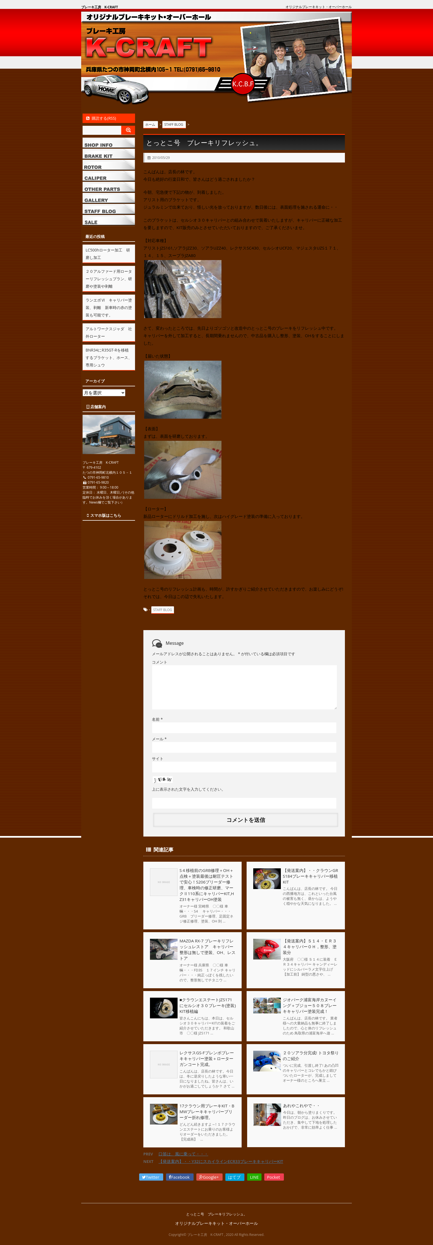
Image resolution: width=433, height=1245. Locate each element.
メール (159, 738)
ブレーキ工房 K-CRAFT (99, 7)
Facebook (180, 1177)
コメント (159, 662)
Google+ (209, 1177)
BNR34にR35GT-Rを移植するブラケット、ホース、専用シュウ (109, 357)
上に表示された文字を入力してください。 (188, 789)
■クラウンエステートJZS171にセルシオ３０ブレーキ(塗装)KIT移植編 (207, 1005)
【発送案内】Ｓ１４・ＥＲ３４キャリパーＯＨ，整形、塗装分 (310, 946)
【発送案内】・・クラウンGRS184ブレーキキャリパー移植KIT (310, 876)
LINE (254, 1177)
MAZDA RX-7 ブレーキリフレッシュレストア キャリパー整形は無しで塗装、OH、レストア (207, 949)
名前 (157, 719)
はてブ (235, 1177)
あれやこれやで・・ (301, 1105)
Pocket (274, 1177)
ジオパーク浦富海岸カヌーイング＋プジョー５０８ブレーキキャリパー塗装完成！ (310, 1005)
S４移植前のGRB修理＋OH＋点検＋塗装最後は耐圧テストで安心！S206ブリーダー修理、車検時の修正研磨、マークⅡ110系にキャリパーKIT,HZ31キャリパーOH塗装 (206, 884)
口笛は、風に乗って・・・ (183, 1154)
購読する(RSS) (100, 118)
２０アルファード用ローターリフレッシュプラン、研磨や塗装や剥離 (109, 279)
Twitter (151, 1177)
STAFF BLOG (162, 609)
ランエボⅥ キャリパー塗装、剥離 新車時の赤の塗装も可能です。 (109, 307)
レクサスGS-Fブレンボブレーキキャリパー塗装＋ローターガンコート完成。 (206, 1058)
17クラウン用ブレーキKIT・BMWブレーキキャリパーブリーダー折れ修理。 (206, 1111)
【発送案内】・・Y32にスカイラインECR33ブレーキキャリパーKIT (221, 1161)
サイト (157, 758)
